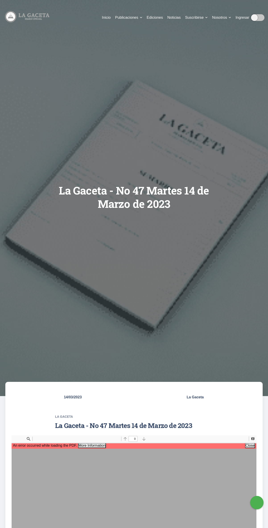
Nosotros (221, 17)
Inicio (106, 17)
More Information (91, 445)
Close (250, 445)
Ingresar (242, 17)
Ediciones (155, 17)
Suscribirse (196, 17)
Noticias (174, 17)
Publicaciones (128, 17)
